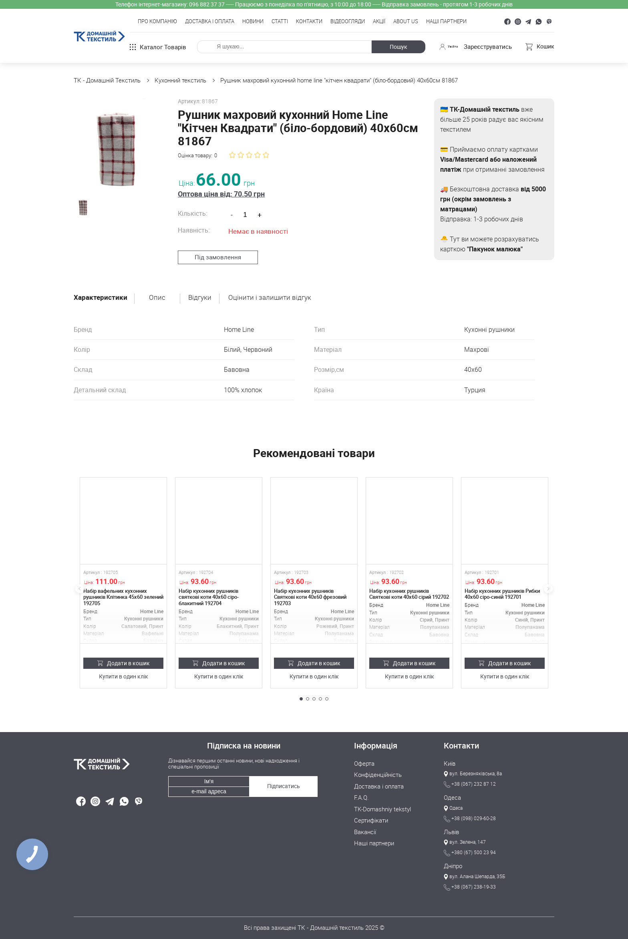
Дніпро (453, 863)
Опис (159, 293)
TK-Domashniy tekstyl (382, 804)
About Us (405, 21)
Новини (253, 21)
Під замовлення (214, 244)
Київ (449, 759)
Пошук (395, 46)
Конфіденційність (378, 770)
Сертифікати (371, 815)
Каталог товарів (158, 47)
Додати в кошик (123, 659)
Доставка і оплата (209, 21)
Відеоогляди (347, 21)
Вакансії (365, 826)
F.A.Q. (361, 793)
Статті (280, 21)
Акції (379, 21)
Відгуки (202, 293)
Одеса (452, 794)
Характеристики (101, 293)
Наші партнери (446, 21)
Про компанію (157, 21)
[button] (301, 694)
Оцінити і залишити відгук (273, 293)
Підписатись (282, 778)
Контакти (309, 21)
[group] (117, 141)
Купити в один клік (123, 673)
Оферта (364, 759)
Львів (451, 828)
